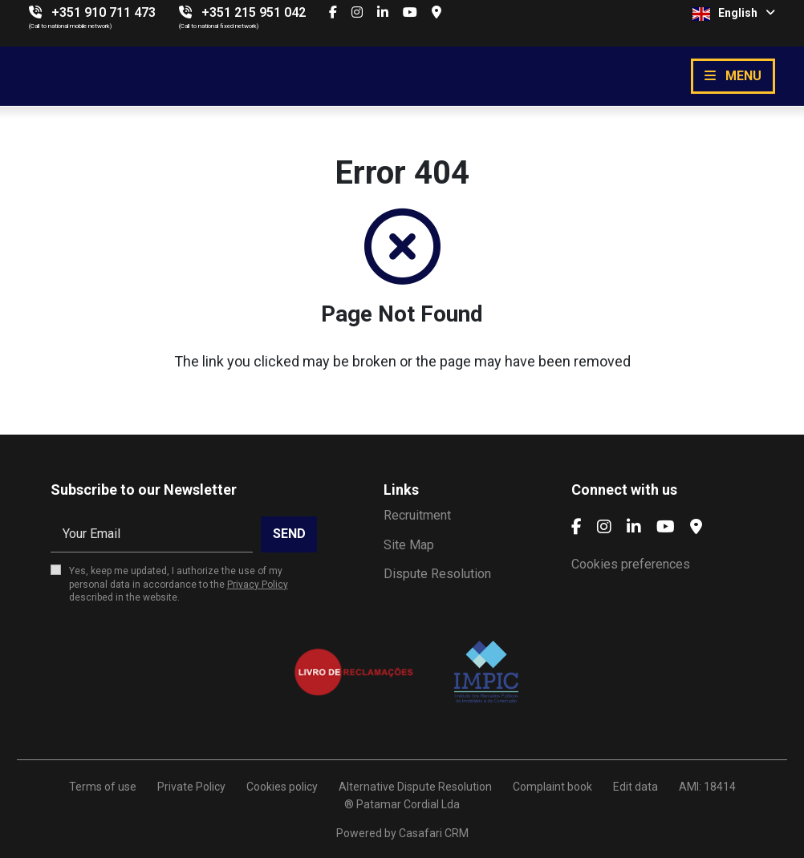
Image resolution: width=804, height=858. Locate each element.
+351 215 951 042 (253, 12)
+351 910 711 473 (103, 12)
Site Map (409, 544)
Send (289, 533)
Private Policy (191, 786)
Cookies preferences (630, 564)
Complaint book (552, 786)
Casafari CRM (434, 833)
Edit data (635, 786)
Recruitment (417, 515)
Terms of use (102, 786)
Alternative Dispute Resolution (415, 786)
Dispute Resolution (437, 573)
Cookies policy (282, 786)
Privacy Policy (257, 584)
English (733, 13)
